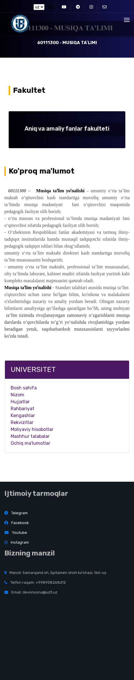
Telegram (16, 513)
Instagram (16, 542)
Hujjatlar (20, 401)
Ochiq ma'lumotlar (30, 443)
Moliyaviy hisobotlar (32, 429)
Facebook (16, 523)
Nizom (17, 395)
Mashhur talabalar (30, 436)
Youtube (15, 532)
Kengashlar (23, 415)
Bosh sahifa (24, 388)
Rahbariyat (22, 408)
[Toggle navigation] (127, 20)
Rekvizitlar (22, 422)
